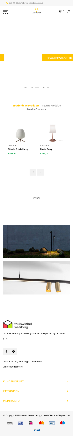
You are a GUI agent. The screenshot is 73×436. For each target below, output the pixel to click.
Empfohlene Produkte (26, 105)
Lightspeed (43, 415)
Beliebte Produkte (36, 109)
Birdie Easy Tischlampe (46, 149)
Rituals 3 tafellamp (18, 149)
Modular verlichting (36, 57)
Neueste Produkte (51, 105)
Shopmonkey (64, 415)
